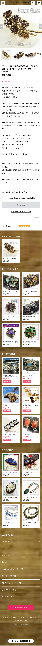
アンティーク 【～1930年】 (11, 583)
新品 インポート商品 (9, 590)
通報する (37, 217)
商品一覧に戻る (21, 608)
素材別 (4, 562)
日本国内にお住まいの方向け (21, 212)
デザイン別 (5, 555)
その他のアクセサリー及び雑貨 (13, 569)
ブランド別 (5, 548)
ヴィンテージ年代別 (9, 576)
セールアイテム (7, 597)
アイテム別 (5, 541)
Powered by (21, 624)
